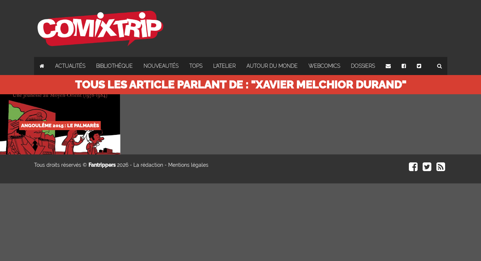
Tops (195, 66)
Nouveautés (161, 66)
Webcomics (324, 66)
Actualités (70, 66)
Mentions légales (188, 165)
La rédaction (148, 165)
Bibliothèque (114, 66)
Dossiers (363, 66)
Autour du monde (272, 66)
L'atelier (224, 66)
